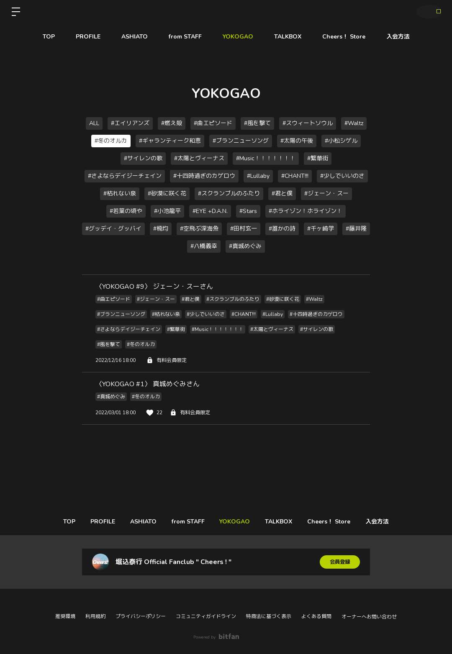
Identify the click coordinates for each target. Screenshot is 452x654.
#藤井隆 (356, 229)
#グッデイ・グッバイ (113, 229)
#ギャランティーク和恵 (170, 141)
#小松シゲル (341, 141)
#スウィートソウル (307, 123)
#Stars (248, 211)
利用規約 (95, 616)
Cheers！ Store (343, 37)
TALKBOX (287, 37)
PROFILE (88, 37)
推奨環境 (65, 616)
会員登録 (340, 562)
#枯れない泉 (119, 193)
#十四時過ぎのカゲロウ (204, 176)
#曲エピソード (213, 123)
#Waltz (353, 123)
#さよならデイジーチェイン (125, 176)
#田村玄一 (243, 229)
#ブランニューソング (241, 141)
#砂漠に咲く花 (167, 193)
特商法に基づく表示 (268, 616)
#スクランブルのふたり (229, 193)
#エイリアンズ (130, 123)
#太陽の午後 (296, 141)
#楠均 (160, 229)
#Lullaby (258, 176)
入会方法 (398, 37)
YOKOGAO (238, 37)
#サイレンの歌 (143, 158)
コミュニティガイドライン (206, 616)
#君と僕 (282, 193)
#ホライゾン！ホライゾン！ (305, 211)
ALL (94, 123)
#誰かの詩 (282, 229)
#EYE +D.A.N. (210, 211)
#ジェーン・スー (326, 193)
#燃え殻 (171, 123)
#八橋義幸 (203, 246)
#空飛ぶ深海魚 (199, 229)
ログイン (427, 11)
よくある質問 (316, 616)
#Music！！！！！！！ (265, 158)
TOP (49, 37)
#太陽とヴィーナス (199, 158)
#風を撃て (257, 123)
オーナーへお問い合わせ (369, 616)
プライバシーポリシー (141, 616)
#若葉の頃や (126, 211)
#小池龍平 (167, 211)
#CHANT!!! (294, 176)
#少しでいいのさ (342, 176)
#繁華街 (317, 158)
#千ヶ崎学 (320, 229)
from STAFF (185, 37)
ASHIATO (134, 37)
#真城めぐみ (245, 246)
